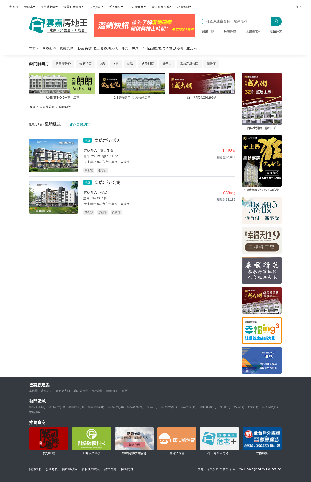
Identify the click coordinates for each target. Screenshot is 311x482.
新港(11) (253, 407)
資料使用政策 (91, 469)
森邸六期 (46, 390)
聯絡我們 (127, 469)
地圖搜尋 (230, 31)
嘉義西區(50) (76, 407)
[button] (35, 48)
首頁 (32, 107)
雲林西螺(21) (135, 407)
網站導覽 (110, 469)
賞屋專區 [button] (252, 31)
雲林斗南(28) (116, 407)
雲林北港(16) (169, 407)
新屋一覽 (208, 31)
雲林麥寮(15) (208, 407)
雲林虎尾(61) (37, 407)
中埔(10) (34, 412)
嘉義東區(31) (96, 407)
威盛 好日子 (80, 390)
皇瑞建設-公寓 (108, 182)
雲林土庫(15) (188, 407)
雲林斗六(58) (57, 407)
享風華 (33, 390)
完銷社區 (276, 31)
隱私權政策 (69, 469)
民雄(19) (152, 407)
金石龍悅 (97, 390)
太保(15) (225, 407)
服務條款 (52, 469)
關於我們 (35, 469)
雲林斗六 (90, 150)
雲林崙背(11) (270, 407)
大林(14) (238, 407)
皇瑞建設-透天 (108, 140)
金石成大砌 (63, 390)
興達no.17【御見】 (118, 390)
